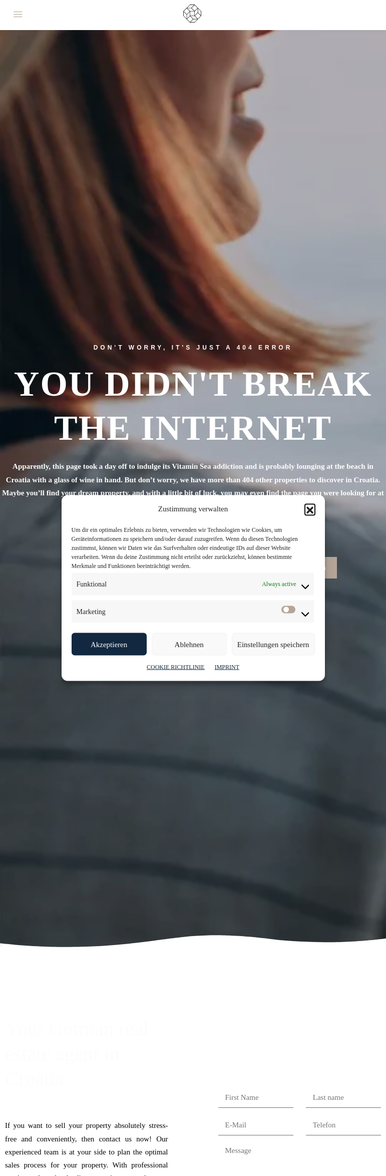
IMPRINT (227, 667)
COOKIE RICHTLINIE (176, 667)
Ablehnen (189, 644)
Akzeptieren (109, 644)
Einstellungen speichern (273, 644)
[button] (310, 509)
